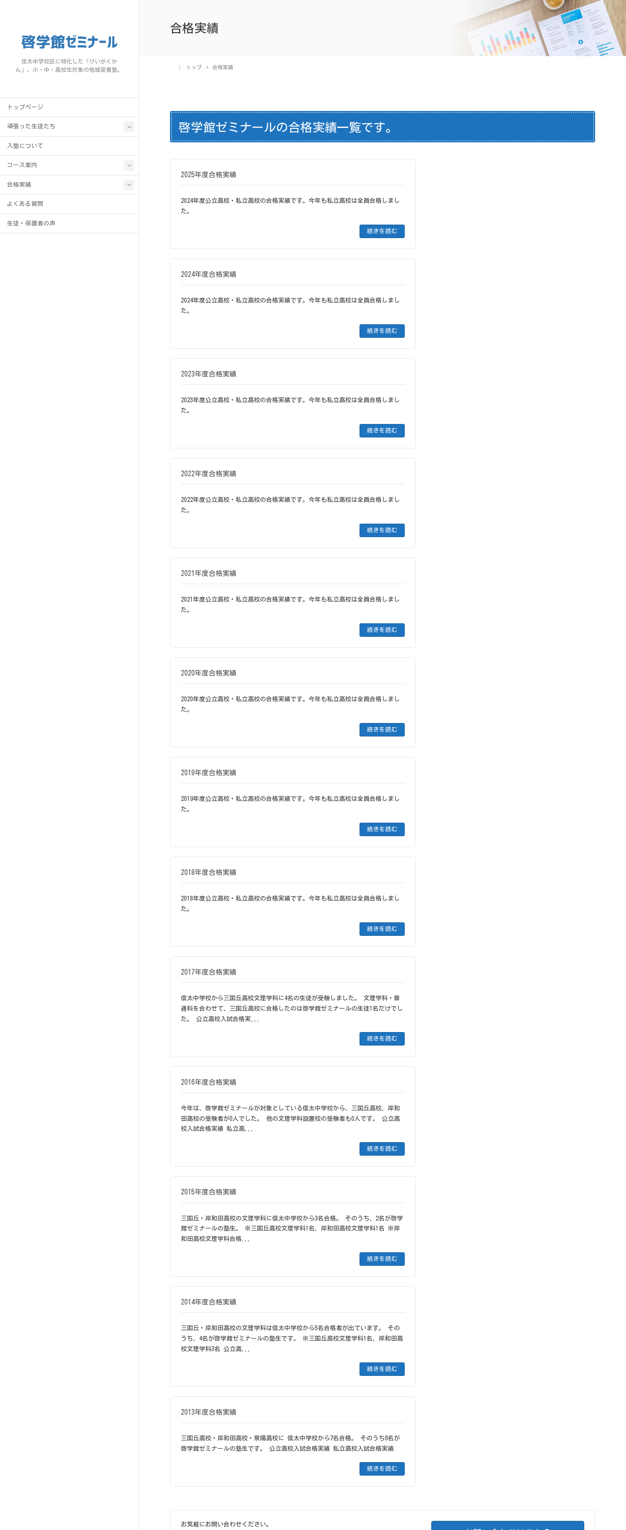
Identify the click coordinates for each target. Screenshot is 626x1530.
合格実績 (19, 185)
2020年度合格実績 (198, 1146)
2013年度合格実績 (198, 1274)
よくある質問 (25, 205)
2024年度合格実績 (198, 1073)
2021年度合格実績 (198, 1128)
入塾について (25, 147)
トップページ (25, 108)
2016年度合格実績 (198, 1219)
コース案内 (22, 166)
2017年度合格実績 (198, 1201)
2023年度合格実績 (198, 1091)
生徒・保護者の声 (31, 224)
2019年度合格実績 (198, 1164)
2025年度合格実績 (198, 1055)
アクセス (485, 1490)
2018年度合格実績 (198, 1183)
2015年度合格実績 (198, 1237)
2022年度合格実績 (198, 1109)
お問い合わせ (522, 1490)
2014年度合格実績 (198, 1256)
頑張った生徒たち (31, 127)
